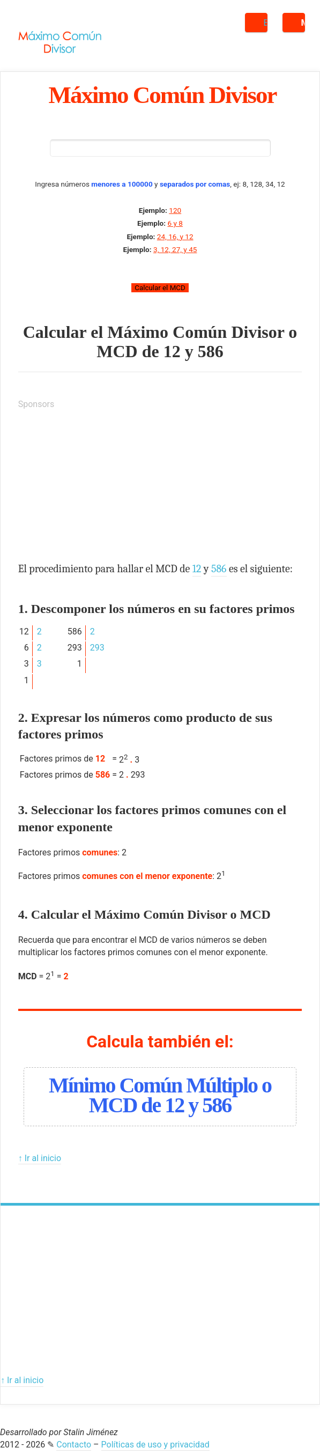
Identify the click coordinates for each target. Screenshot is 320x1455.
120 (175, 210)
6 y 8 (174, 223)
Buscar (265, 23)
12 (172, 351)
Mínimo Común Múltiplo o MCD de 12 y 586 (160, 1095)
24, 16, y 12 (175, 236)
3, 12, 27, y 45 (175, 249)
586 (211, 351)
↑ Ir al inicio (39, 1158)
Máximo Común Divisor (163, 95)
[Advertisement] (98, 486)
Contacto (73, 1444)
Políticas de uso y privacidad (155, 1444)
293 (97, 647)
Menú (303, 23)
